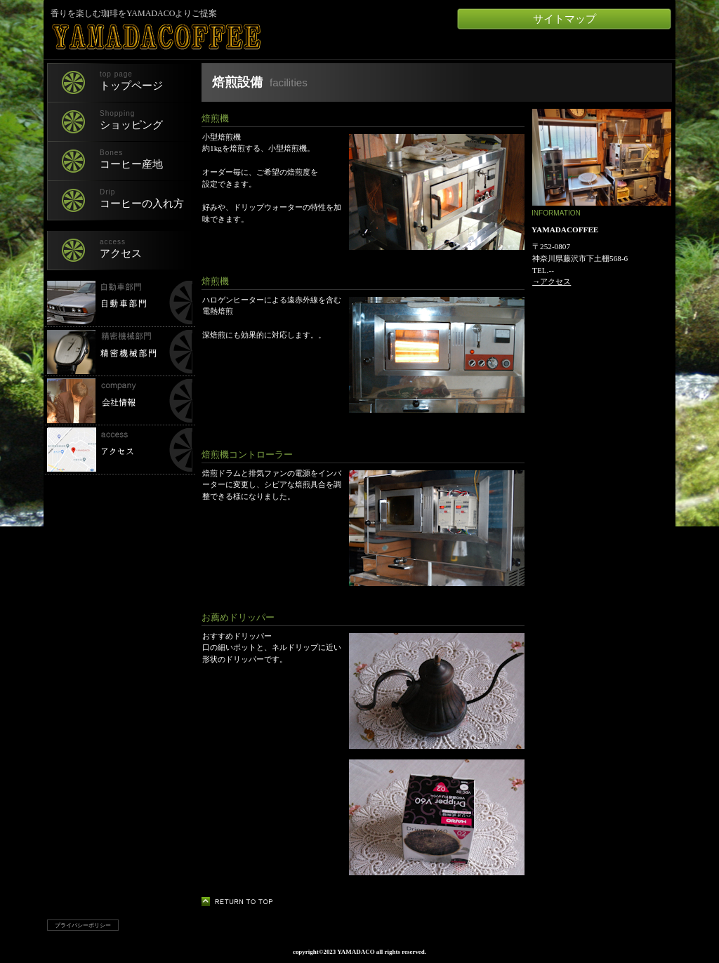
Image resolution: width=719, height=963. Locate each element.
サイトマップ (564, 19)
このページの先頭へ (241, 901)
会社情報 (119, 400)
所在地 (119, 449)
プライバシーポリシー (83, 925)
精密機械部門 (119, 351)
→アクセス (551, 281)
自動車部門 (119, 302)
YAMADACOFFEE (215, 37)
